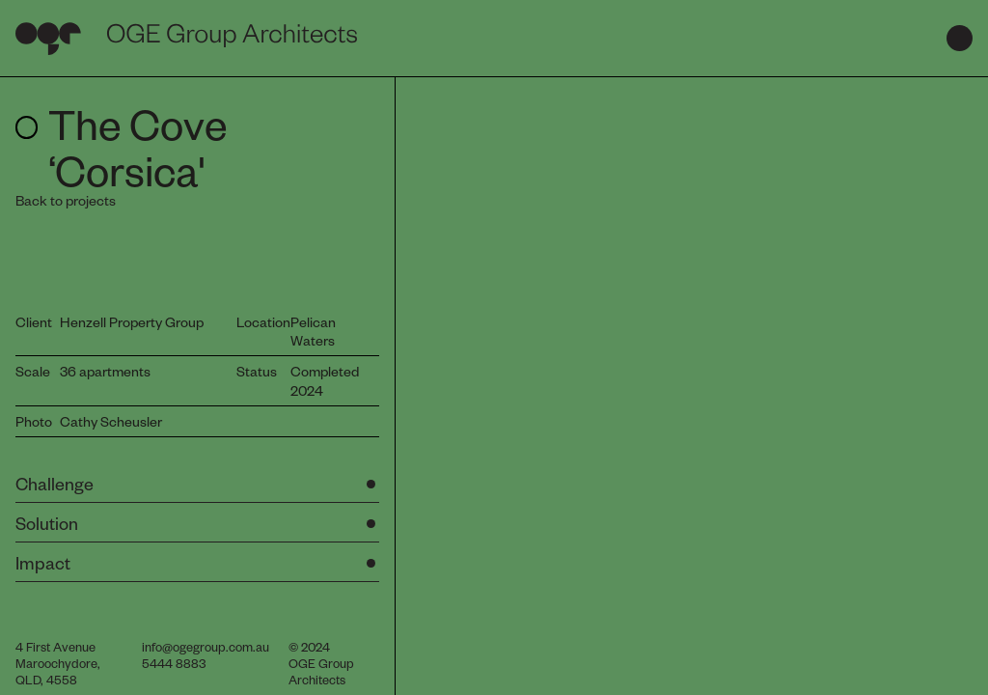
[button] (197, 485)
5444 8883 (174, 662)
